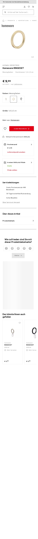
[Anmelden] (24, 7)
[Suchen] (5, 12)
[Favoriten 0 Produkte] (29, 7)
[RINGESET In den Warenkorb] (21, 128)
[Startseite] (3, 20)
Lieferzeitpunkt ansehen (16, 152)
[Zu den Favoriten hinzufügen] (5, 128)
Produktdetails (9, 221)
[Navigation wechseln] (3, 7)
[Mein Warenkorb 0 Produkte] (33, 7)
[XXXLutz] (12, 7)
